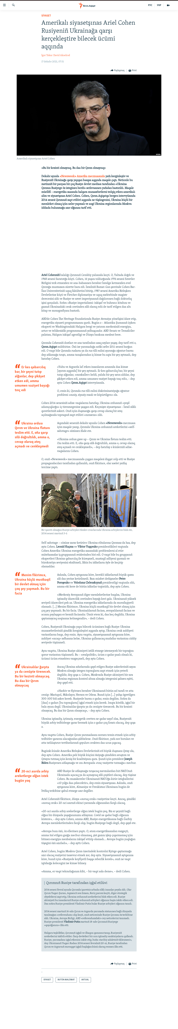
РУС (150, 5)
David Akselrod (61, 55)
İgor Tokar (47, 55)
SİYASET (46, 15)
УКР (159, 5)
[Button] (117, 70)
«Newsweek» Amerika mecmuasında (82, 176)
